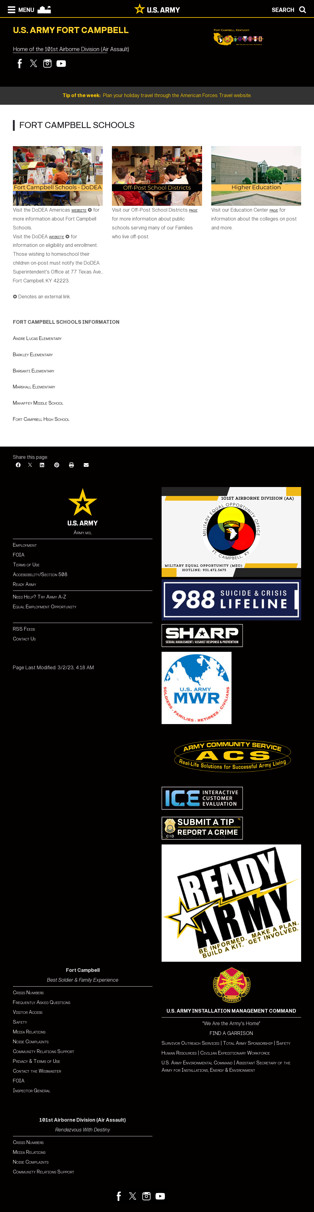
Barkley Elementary (33, 354)
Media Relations (29, 1032)
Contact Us (24, 639)
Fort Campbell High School (41, 419)
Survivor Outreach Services (190, 1043)
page (193, 210)
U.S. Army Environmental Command (197, 1063)
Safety (20, 1022)
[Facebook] (18, 465)
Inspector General (31, 1090)
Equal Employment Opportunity (44, 607)
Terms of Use (26, 565)
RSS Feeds (24, 629)
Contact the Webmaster (37, 1071)
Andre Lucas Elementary (37, 338)
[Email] (86, 465)
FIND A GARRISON (231, 1033)
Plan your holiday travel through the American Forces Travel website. (157, 95)
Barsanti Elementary (33, 371)
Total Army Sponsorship (248, 1043)
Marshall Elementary (34, 387)
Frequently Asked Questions (41, 1002)
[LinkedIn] (42, 465)
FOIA (19, 555)
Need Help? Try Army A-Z (39, 597)
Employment (25, 545)
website (56, 237)
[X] (30, 465)
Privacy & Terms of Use (36, 1061)
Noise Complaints (30, 1041)
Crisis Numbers (28, 992)
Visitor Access (27, 1012)
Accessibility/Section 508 (40, 574)
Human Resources (179, 1053)
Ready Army (24, 584)
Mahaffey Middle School (38, 403)
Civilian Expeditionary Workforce (235, 1053)
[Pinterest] (57, 465)
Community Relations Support (43, 1051)
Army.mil (83, 532)
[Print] (71, 465)
